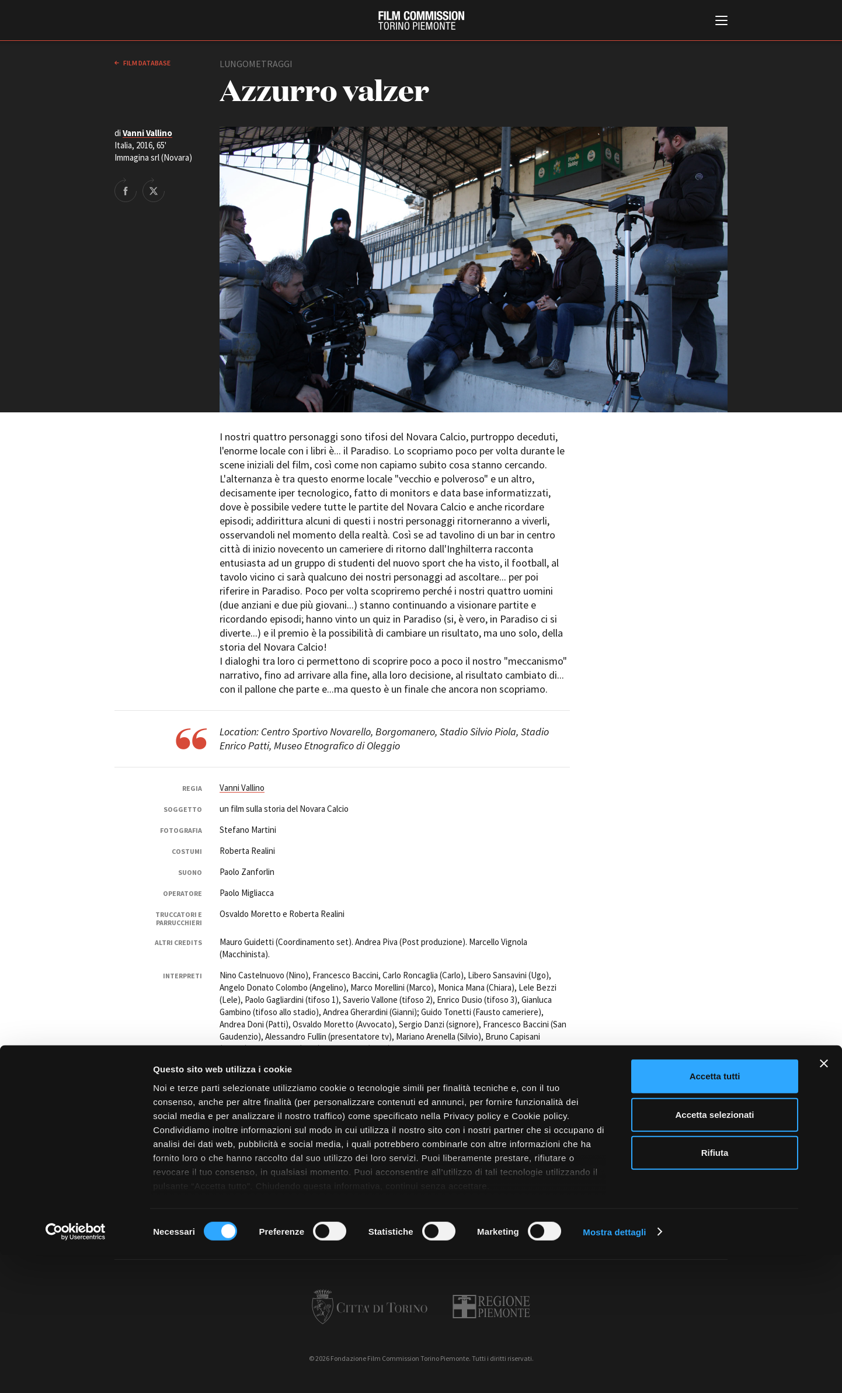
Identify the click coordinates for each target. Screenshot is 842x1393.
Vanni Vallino (147, 132)
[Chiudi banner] (824, 1202)
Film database (146, 62)
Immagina (237, 1069)
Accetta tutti (715, 1215)
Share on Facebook (125, 190)
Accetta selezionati (714, 1252)
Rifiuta (715, 1291)
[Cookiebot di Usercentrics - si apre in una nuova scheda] (76, 1370)
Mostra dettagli (614, 1370)
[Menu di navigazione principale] (721, 21)
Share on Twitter (153, 190)
